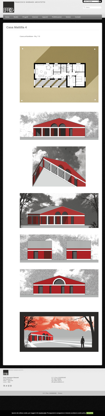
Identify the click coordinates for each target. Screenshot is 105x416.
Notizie (68, 17)
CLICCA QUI (42, 413)
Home (7, 17)
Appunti (44, 17)
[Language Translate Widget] (91, 1)
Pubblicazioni (57, 17)
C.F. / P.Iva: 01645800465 (49, 393)
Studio (16, 17)
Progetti (24, 17)
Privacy (60, 393)
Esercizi (34, 17)
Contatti (77, 17)
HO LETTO (90, 413)
